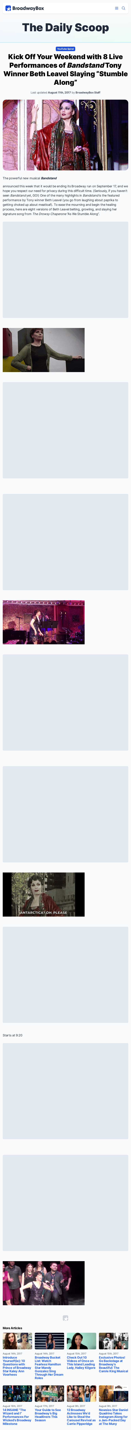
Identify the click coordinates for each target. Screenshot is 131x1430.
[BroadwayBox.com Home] (24, 8)
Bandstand (48, 178)
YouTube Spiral (65, 48)
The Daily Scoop (65, 27)
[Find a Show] (123, 8)
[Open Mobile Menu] (117, 8)
